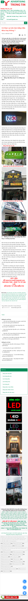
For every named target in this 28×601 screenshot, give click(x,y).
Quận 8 (7, 513)
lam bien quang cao (17, 533)
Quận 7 (3, 513)
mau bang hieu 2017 (6, 566)
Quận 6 (24, 511)
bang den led (4, 556)
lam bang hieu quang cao (7, 545)
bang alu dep (17, 559)
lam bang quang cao (18, 552)
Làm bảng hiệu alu (7, 376)
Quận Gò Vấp (18, 516)
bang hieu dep (7, 552)
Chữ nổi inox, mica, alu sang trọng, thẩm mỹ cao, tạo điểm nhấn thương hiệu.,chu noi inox (14, 549)
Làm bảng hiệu (6, 379)
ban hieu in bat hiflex (18, 561)
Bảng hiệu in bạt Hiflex (8, 387)
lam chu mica (22, 568)
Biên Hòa (9, 518)
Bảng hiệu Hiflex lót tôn (8, 389)
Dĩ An (25, 518)
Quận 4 (16, 511)
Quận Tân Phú (20, 514)
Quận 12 (24, 513)
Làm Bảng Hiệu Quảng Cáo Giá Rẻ (8, 568)
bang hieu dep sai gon (17, 554)
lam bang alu (18, 545)
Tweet (3, 314)
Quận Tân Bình (13, 514)
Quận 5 (20, 511)
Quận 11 (20, 513)
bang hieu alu (18, 534)
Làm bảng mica (6, 381)
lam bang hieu (7, 543)
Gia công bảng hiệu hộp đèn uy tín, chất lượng (14, 329)
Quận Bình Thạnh (5, 514)
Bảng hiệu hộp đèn (7, 373)
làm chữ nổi (6, 571)
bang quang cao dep (6, 559)
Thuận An (21, 518)
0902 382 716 (22, 521)
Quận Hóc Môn (6, 517)
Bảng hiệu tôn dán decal (8, 392)
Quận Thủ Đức (10, 516)
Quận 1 (4, 511)
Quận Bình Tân (20, 517)
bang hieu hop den (17, 543)
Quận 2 (8, 511)
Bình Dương (15, 518)
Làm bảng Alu (6, 384)
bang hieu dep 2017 (6, 561)
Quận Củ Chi (13, 517)
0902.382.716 (11, 597)
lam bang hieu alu (5, 554)
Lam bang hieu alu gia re (7, 533)
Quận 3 (12, 511)
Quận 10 (15, 513)
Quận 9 (11, 513)
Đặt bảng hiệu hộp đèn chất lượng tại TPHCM (13, 344)
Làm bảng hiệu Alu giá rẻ (9, 348)
